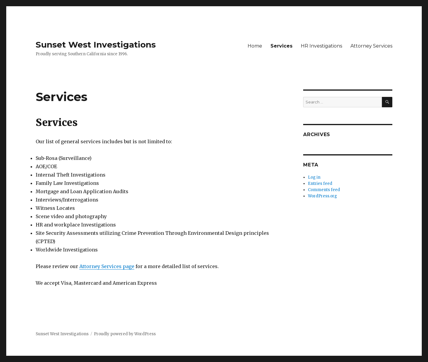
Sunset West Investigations (96, 45)
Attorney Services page (106, 266)
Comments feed (324, 189)
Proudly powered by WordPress (125, 333)
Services (281, 46)
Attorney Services (371, 46)
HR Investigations (321, 46)
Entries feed (320, 183)
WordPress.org (322, 196)
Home (255, 46)
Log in (314, 177)
